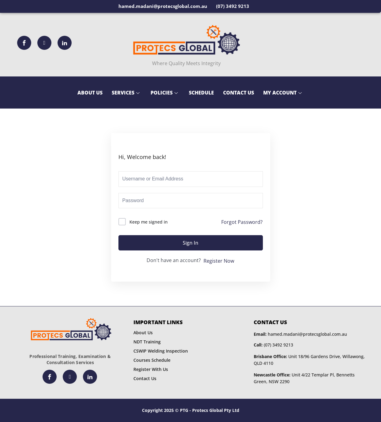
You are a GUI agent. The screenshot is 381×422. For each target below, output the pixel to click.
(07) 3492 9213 (273, 345)
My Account (282, 92)
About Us (90, 92)
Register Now (219, 260)
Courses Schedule (151, 360)
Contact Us (238, 92)
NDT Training (147, 342)
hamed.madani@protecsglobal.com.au (300, 334)
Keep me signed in (148, 222)
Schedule (201, 92)
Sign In (190, 242)
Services (126, 92)
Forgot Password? (242, 222)
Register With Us (150, 369)
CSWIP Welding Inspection (160, 351)
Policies (164, 92)
